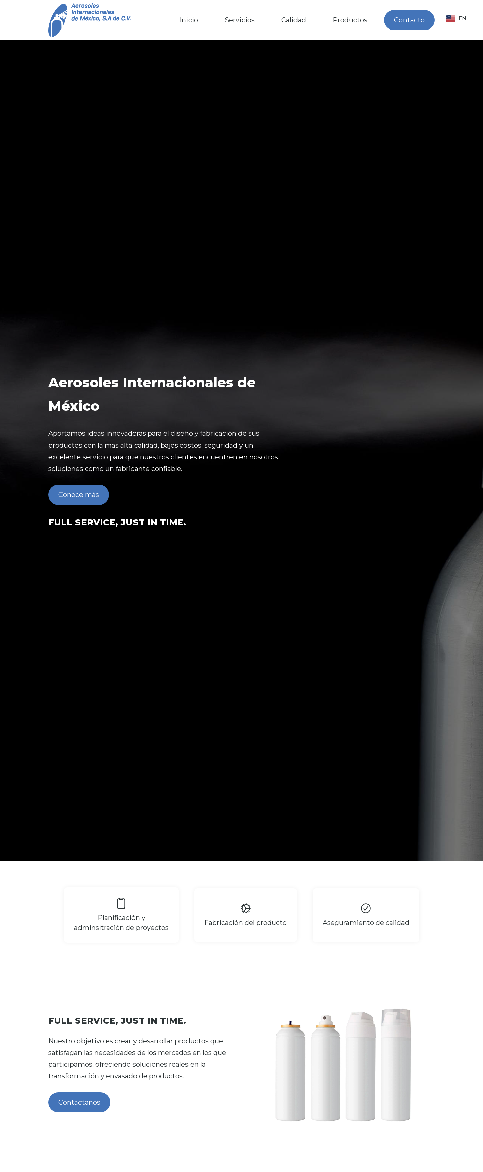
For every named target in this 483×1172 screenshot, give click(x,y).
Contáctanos (79, 1102)
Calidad (293, 20)
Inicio (189, 20)
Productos (350, 20)
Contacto (409, 20)
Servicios (240, 20)
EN (456, 18)
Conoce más (78, 495)
